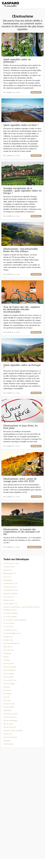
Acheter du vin (9, 567)
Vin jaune (6, 687)
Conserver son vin (10, 587)
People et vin (8, 640)
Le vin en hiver (8, 623)
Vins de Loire (8, 724)
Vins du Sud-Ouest (10, 737)
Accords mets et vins (11, 563)
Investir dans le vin (10, 603)
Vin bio (6, 657)
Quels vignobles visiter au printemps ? (17, 60)
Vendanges (7, 653)
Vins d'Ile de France (10, 714)
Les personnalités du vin (12, 633)
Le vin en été (8, 626)
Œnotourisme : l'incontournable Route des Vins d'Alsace (20, 250)
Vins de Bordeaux (9, 717)
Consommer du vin (10, 590)
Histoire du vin (8, 600)
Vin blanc (6, 660)
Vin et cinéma (8, 663)
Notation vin (7, 637)
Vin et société (8, 677)
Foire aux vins (8, 597)
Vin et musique (9, 673)
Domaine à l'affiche (10, 593)
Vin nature (7, 690)
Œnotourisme (8, 744)
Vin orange (7, 694)
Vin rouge (7, 700)
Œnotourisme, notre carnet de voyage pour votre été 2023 (20, 480)
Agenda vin (7, 570)
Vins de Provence (9, 727)
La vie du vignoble (10, 616)
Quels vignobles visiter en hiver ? (21, 125)
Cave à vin (7, 577)
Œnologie (7, 740)
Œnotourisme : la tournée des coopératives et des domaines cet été (21, 531)
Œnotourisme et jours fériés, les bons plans (20, 427)
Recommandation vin (11, 643)
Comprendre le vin (10, 583)
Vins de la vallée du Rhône (13, 730)
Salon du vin (7, 647)
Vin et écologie (9, 683)
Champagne (7, 580)
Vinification (7, 710)
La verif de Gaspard (10, 613)
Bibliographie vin (9, 573)
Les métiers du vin (10, 630)
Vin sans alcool (8, 704)
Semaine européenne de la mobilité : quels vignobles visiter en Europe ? (22, 190)
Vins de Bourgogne (10, 720)
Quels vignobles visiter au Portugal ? (22, 366)
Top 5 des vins (8, 650)
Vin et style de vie (10, 680)
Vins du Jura (7, 734)
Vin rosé (6, 697)
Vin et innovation (9, 667)
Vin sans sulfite (8, 707)
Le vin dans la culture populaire (14, 620)
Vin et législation (9, 670)
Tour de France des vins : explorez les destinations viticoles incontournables (21, 309)
